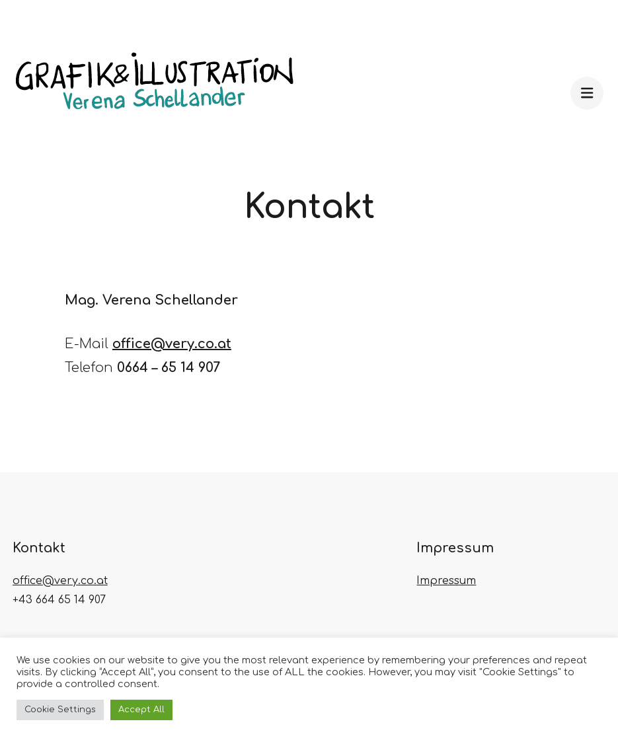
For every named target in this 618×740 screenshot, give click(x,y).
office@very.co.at (171, 344)
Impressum (446, 581)
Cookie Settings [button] (60, 709)
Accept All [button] (141, 709)
